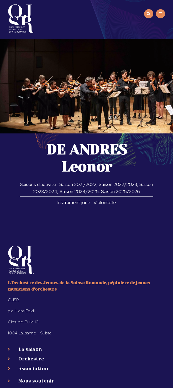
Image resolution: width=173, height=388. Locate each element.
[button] (160, 13)
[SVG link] (21, 18)
